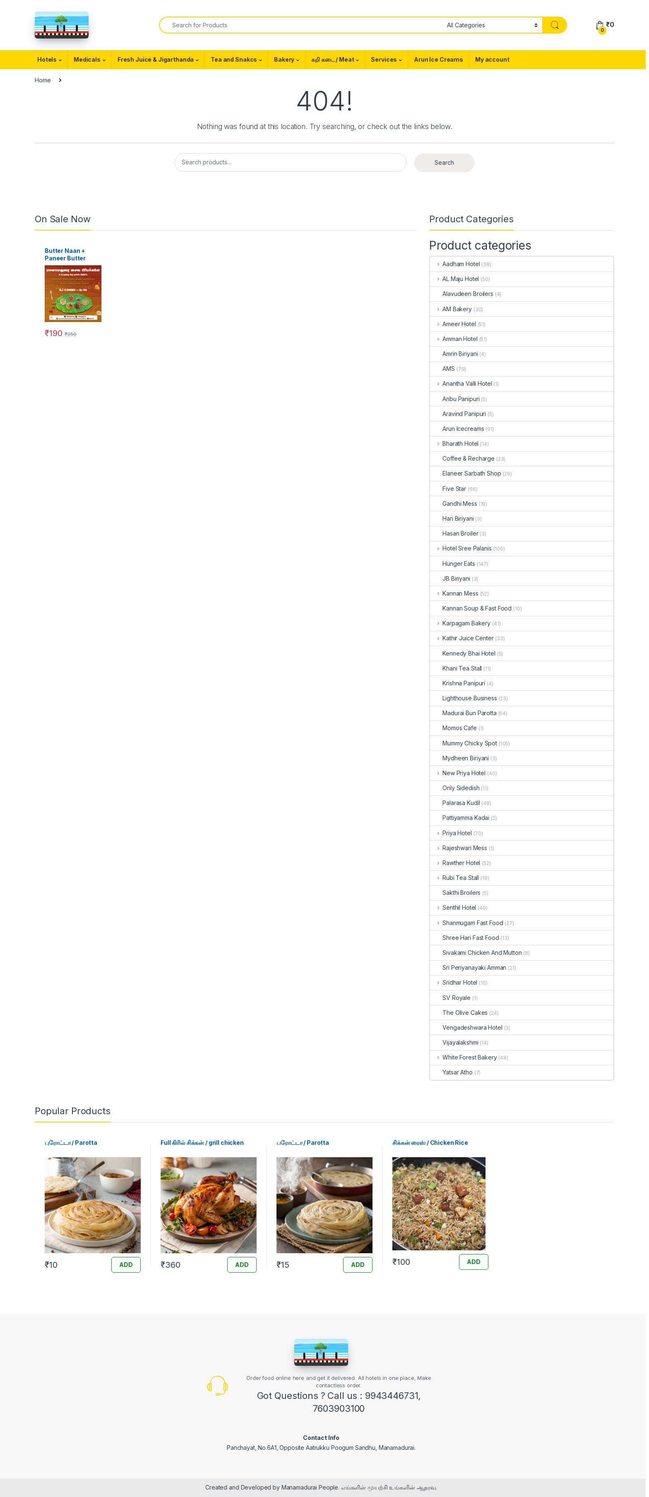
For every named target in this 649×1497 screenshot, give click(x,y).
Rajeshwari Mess (458, 847)
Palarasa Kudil (455, 802)
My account (492, 59)
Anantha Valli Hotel (461, 383)
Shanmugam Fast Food (466, 922)
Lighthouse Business (463, 698)
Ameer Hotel (453, 323)
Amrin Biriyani (454, 353)
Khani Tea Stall (456, 668)
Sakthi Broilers (455, 892)
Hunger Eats (452, 563)
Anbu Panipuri (454, 398)
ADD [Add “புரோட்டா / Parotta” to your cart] (126, 1264)
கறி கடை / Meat (332, 59)
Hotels (47, 59)
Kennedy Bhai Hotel (462, 653)
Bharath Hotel (454, 443)
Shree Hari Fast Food (464, 937)
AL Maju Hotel (454, 278)
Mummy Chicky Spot (463, 743)
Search (444, 162)
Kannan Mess (454, 593)
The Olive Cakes (459, 1012)
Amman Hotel (453, 338)
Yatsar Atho (451, 1072)
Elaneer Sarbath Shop (465, 473)
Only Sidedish (454, 787)
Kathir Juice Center (461, 638)
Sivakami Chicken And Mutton (476, 952)
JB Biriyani (450, 578)
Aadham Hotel (455, 263)
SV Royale (450, 997)
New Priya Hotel (458, 772)
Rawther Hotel (455, 862)
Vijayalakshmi (454, 1042)
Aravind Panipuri (458, 413)
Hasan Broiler (454, 533)
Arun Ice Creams (438, 59)
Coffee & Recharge (462, 458)
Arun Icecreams (457, 428)
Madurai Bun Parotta (463, 712)
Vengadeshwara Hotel (466, 1027)
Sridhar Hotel (453, 982)
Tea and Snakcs (234, 59)
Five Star (448, 488)
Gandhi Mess (453, 503)
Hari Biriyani (452, 518)
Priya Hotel (450, 832)
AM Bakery (451, 308)
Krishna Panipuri (457, 683)
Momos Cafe (453, 727)
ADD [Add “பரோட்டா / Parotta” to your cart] (358, 1264)
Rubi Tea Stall (454, 877)
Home (42, 80)
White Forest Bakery (463, 1057)
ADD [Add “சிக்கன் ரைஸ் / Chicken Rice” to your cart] (474, 1261)
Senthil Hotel (453, 907)
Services (384, 59)
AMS (442, 368)
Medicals (87, 59)
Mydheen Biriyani (459, 758)
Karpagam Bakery (460, 623)
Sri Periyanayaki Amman (468, 967)
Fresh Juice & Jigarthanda (156, 59)
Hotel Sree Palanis (460, 548)
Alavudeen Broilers (461, 293)
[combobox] (300, 25)
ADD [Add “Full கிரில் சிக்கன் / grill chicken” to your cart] (242, 1264)
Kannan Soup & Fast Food (471, 608)
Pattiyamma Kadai (459, 817)
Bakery (284, 59)
